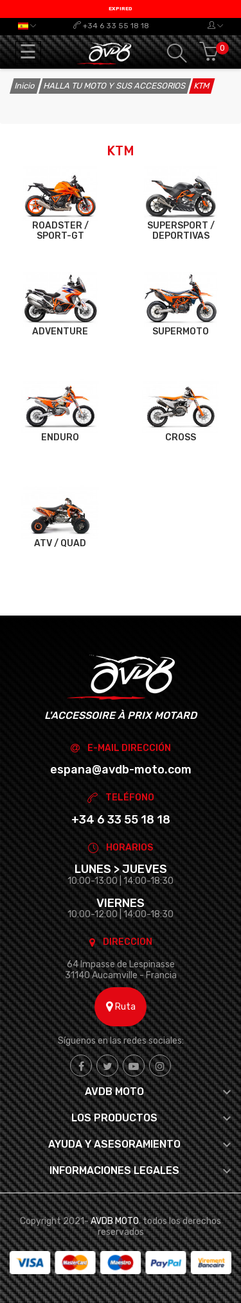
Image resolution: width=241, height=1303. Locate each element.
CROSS (180, 437)
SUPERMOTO (180, 331)
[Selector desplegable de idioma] (27, 25)
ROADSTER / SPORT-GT (60, 231)
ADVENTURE (60, 331)
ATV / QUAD (60, 543)
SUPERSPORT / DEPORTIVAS (181, 231)
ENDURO (60, 437)
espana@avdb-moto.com (121, 770)
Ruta (121, 1006)
